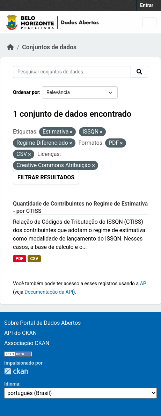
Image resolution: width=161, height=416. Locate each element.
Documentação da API (48, 292)
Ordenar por (26, 92)
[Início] (10, 47)
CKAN (16, 371)
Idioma (11, 384)
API (144, 283)
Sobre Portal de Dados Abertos (42, 323)
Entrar (146, 5)
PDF (19, 258)
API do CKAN (20, 333)
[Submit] (139, 72)
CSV (34, 258)
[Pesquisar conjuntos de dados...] (72, 72)
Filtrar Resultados (45, 177)
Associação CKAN (27, 343)
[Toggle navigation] (149, 22)
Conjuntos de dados (49, 47)
